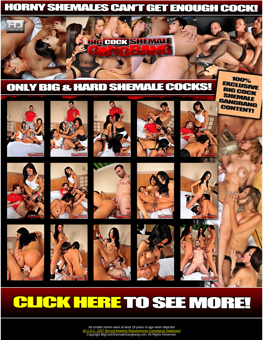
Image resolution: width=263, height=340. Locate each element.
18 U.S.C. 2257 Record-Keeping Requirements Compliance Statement (132, 331)
